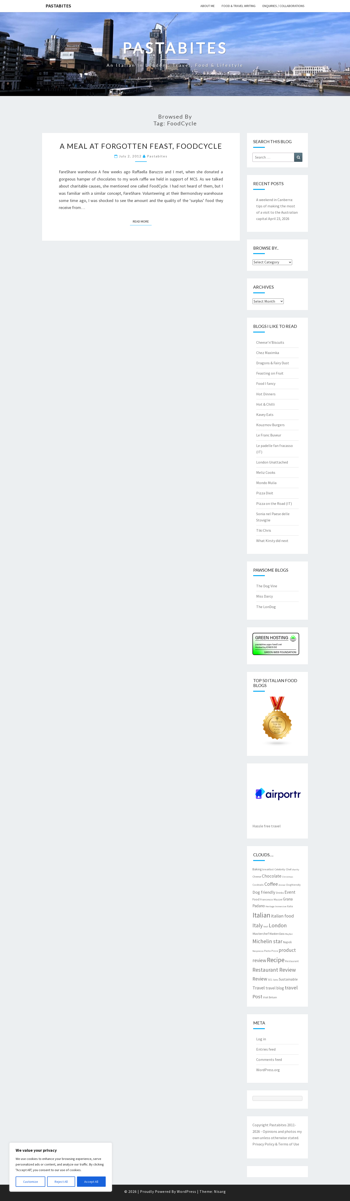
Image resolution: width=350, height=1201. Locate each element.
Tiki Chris (263, 530)
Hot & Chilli (265, 404)
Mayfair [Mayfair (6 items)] (289, 933)
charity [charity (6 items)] (295, 869)
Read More (142, 221)
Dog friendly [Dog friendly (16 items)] (263, 892)
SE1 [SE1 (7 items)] (270, 979)
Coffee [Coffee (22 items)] (271, 884)
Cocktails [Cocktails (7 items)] (258, 884)
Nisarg (220, 1191)
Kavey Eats (264, 414)
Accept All (91, 1182)
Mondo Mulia (266, 482)
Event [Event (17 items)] (289, 892)
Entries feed (266, 1049)
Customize (30, 1182)
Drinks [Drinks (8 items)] (280, 892)
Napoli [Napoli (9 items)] (287, 942)
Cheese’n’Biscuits (270, 342)
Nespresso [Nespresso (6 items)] (257, 951)
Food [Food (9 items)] (255, 899)
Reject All (61, 1182)
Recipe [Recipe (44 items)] (275, 960)
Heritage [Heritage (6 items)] (270, 906)
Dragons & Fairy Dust (272, 363)
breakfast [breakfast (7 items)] (268, 869)
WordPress (186, 1191)
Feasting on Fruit (270, 373)
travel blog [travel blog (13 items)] (275, 988)
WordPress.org (268, 1069)
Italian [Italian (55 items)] (261, 915)
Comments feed (269, 1059)
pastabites (157, 156)
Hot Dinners (266, 394)
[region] (60, 1167)
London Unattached (272, 462)
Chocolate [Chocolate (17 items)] (271, 876)
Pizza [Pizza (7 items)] (274, 951)
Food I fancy (265, 383)
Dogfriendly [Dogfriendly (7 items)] (293, 884)
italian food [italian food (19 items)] (282, 916)
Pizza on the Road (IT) (274, 503)
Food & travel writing (239, 6)
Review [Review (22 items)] (259, 979)
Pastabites (58, 6)
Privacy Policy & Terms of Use (275, 1144)
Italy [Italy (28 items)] (257, 925)
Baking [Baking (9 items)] (257, 869)
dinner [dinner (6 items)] (282, 884)
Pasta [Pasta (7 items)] (267, 951)
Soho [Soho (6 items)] (275, 979)
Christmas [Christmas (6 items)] (287, 876)
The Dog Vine (266, 586)
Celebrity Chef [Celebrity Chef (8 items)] (282, 869)
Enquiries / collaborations (283, 6)
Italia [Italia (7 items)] (290, 906)
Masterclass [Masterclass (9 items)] (277, 934)
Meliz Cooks (265, 472)
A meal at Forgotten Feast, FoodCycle (141, 146)
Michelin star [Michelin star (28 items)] (267, 941)
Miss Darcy (264, 596)
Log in (261, 1039)
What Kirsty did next (272, 540)
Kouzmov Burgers (270, 424)
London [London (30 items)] (278, 925)
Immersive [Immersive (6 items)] (280, 906)
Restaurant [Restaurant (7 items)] (292, 961)
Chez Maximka (267, 352)
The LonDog (266, 606)
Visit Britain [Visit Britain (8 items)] (270, 997)
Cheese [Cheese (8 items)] (256, 876)
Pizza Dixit (264, 493)
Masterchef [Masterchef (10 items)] (260, 934)
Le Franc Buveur (268, 435)
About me (207, 6)
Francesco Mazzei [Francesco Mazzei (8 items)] (271, 899)
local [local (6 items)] (265, 926)
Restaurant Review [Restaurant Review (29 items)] (274, 969)
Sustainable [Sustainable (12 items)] (288, 979)
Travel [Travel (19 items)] (258, 988)
